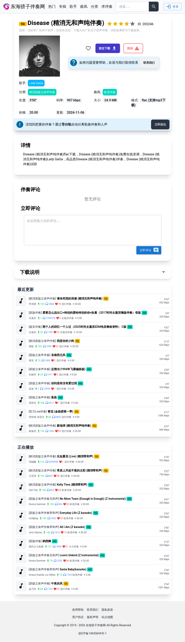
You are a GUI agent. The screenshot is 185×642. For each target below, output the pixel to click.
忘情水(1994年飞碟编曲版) (68, 369)
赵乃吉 (32, 589)
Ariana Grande (36, 574)
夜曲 (54, 397)
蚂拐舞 (47, 541)
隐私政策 (107, 609)
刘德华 (32, 374)
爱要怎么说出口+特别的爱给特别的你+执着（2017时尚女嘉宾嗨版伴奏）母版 (92, 312)
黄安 (31, 360)
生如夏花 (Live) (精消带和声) (75, 456)
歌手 (73, 6)
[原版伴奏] (35, 312)
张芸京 (40, 417)
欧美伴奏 (109, 92)
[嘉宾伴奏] (35, 326)
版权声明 (92, 617)
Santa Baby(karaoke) (73, 569)
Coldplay (33, 518)
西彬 (31, 346)
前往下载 (108, 48)
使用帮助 (78, 609)
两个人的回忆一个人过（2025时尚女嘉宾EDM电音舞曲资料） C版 (84, 326)
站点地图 (107, 617)
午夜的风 (57, 583)
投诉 (133, 48)
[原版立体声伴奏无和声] (44, 498)
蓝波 (31, 388)
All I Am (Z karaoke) (72, 527)
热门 (52, 6)
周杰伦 (32, 402)
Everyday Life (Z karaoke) (76, 512)
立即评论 (149, 250)
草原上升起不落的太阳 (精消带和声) (79, 470)
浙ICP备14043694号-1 (92, 633)
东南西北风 (58, 355)
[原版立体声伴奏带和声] (44, 512)
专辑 (62, 6)
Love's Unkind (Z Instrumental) (79, 555)
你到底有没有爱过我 (64, 383)
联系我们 (149, 62)
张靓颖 (32, 461)
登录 (172, 6)
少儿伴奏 (74, 546)
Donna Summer (37, 504)
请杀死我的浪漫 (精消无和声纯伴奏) (79, 298)
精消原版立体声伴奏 (42, 92)
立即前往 (160, 124)
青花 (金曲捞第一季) (60, 411)
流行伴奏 (66, 304)
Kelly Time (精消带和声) (72, 484)
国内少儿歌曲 (36, 546)
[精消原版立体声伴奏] (42, 298)
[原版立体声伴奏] (39, 355)
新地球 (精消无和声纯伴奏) (74, 425)
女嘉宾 (32, 318)
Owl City (33, 490)
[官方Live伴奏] (38, 411)
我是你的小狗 (65, 340)
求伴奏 (106, 6)
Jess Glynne (35, 532)
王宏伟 (32, 476)
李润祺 (32, 304)
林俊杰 (32, 431)
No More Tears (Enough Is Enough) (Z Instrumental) (93, 498)
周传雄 (32, 417)
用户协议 (78, 617)
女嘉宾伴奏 (68, 318)
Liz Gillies (50, 574)
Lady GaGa (36, 83)
